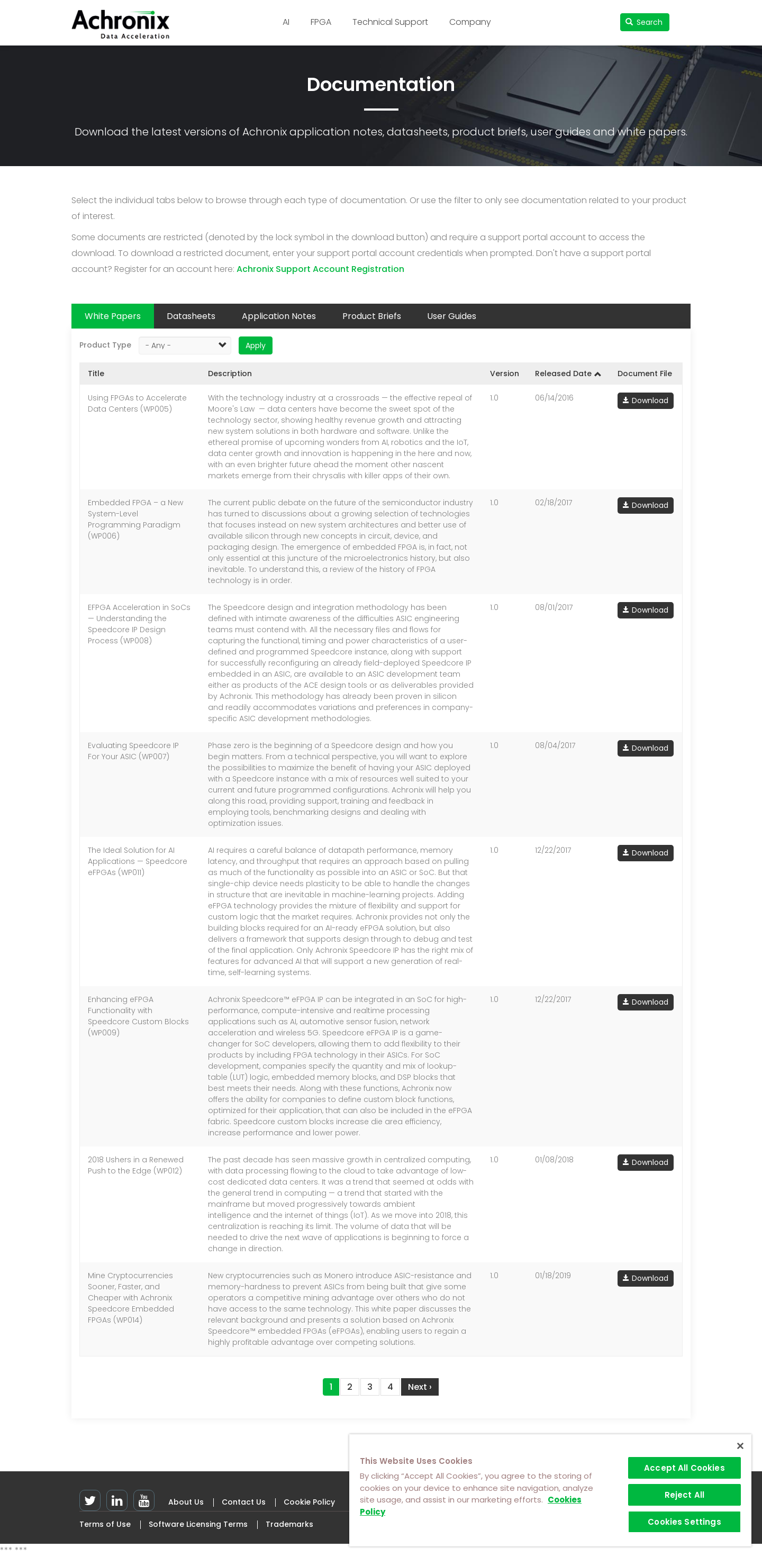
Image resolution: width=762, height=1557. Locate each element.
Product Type (105, 345)
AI (286, 22)
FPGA (321, 22)
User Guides (451, 316)
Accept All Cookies (684, 1467)
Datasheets (191, 316)
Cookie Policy (309, 1502)
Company (470, 22)
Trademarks (289, 1524)
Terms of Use (105, 1524)
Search (644, 22)
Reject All (685, 1494)
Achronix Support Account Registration (320, 269)
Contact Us (244, 1502)
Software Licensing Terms (198, 1524)
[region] (550, 1490)
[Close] (740, 1446)
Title (96, 373)
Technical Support (390, 22)
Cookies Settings (684, 1521)
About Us (186, 1502)
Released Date (568, 373)
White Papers (113, 316)
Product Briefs (371, 316)
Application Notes (279, 316)
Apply (256, 345)
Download (650, 400)
